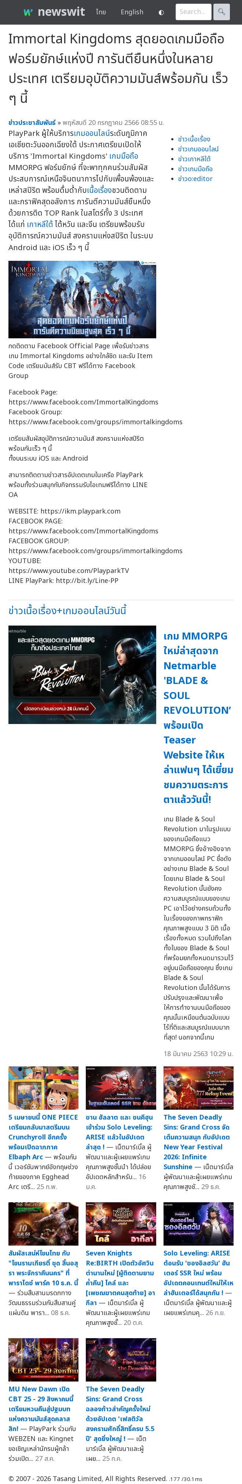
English (132, 12)
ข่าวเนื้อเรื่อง (194, 139)
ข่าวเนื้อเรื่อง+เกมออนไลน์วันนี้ (67, 611)
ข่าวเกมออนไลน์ (198, 149)
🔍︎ (221, 12)
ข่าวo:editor (195, 179)
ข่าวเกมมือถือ (195, 169)
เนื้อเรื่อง (99, 190)
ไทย (101, 12)
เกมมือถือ (123, 156)
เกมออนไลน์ (92, 133)
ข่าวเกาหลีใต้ (194, 159)
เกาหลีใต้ (40, 224)
